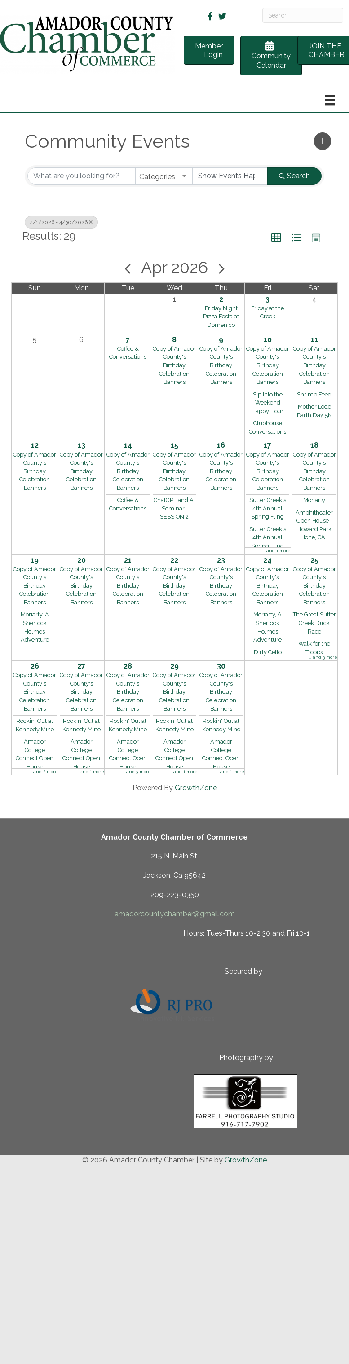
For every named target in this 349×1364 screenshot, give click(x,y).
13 (81, 445)
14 (128, 445)
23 (221, 560)
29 (174, 666)
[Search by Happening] (230, 176)
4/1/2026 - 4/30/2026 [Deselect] (61, 222)
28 (128, 666)
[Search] (302, 15)
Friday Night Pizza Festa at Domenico (221, 316)
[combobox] (163, 176)
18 (314, 445)
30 (221, 666)
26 (35, 666)
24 (267, 560)
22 (174, 560)
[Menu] (329, 100)
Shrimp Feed (314, 394)
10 (268, 339)
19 (35, 560)
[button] (322, 141)
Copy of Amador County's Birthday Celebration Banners (174, 365)
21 (128, 560)
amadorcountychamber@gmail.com (175, 914)
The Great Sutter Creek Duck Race (314, 622)
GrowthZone (196, 787)
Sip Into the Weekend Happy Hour (267, 402)
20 (81, 560)
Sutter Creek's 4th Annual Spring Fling (267, 508)
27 (81, 666)
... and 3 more (323, 657)
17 (267, 445)
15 (174, 445)
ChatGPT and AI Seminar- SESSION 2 (174, 508)
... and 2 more (43, 771)
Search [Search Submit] (294, 176)
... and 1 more (276, 550)
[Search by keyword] (81, 176)
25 (314, 560)
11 (314, 339)
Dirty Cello (268, 652)
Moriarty (314, 500)
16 (221, 445)
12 (35, 445)
